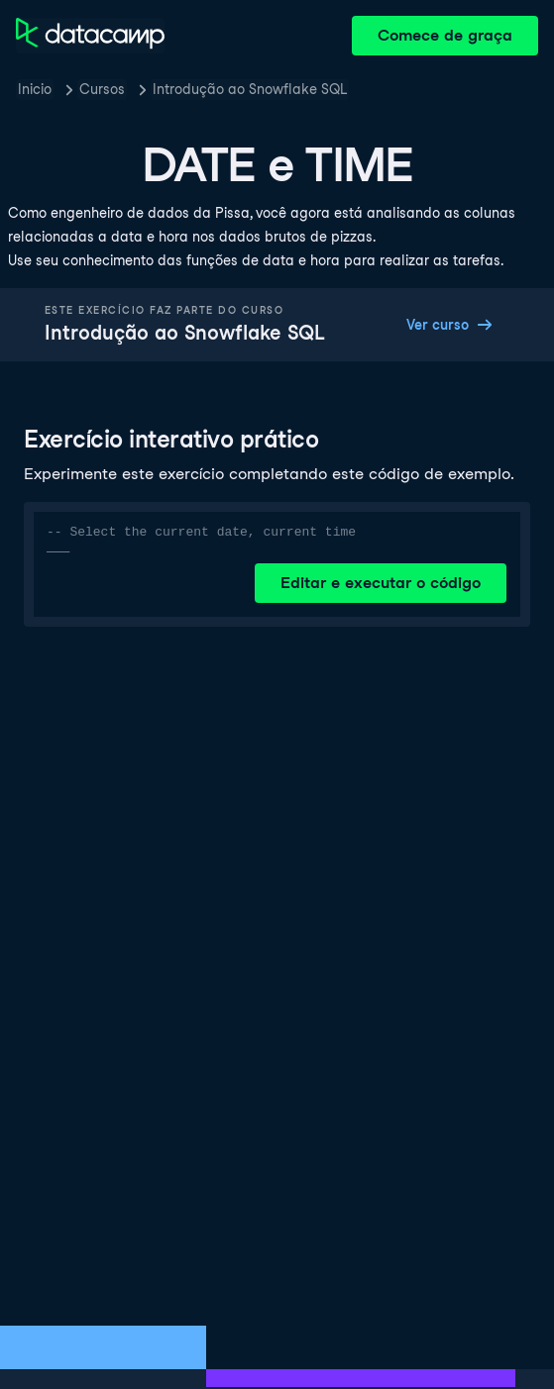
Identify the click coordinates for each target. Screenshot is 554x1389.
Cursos (102, 89)
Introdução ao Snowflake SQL (250, 89)
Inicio (35, 89)
